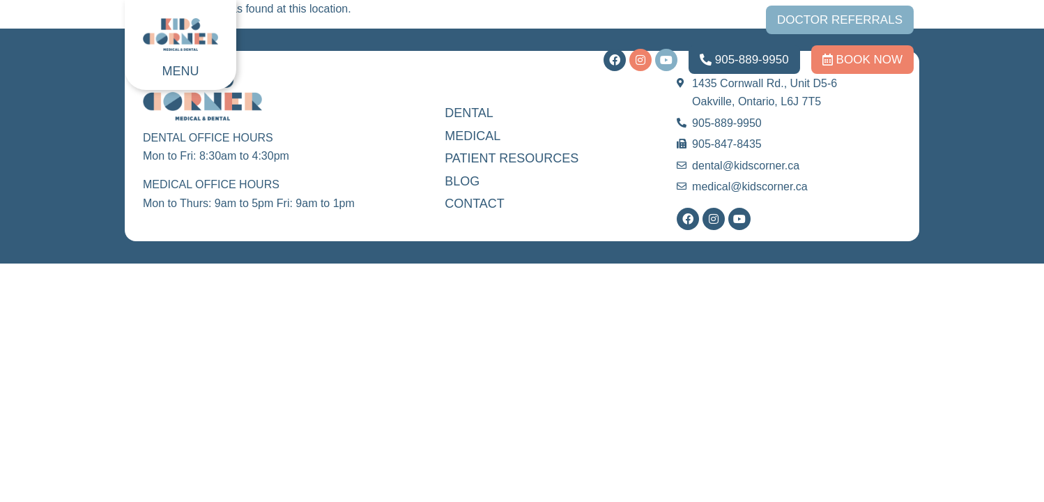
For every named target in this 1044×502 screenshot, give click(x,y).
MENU (180, 71)
